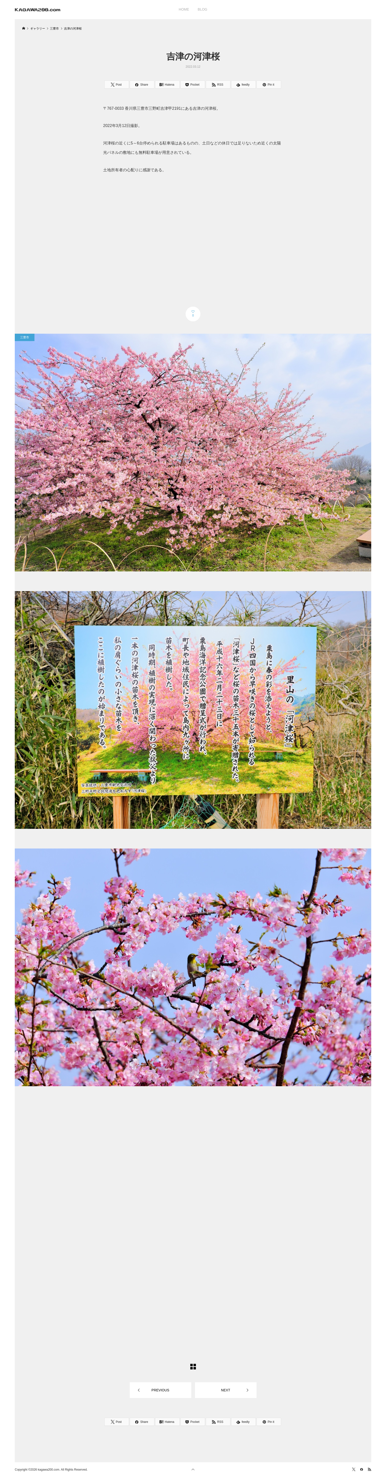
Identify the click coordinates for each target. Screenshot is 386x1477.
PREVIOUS (160, 1390)
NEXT (225, 1390)
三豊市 (24, 337)
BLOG (202, 9)
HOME (184, 9)
